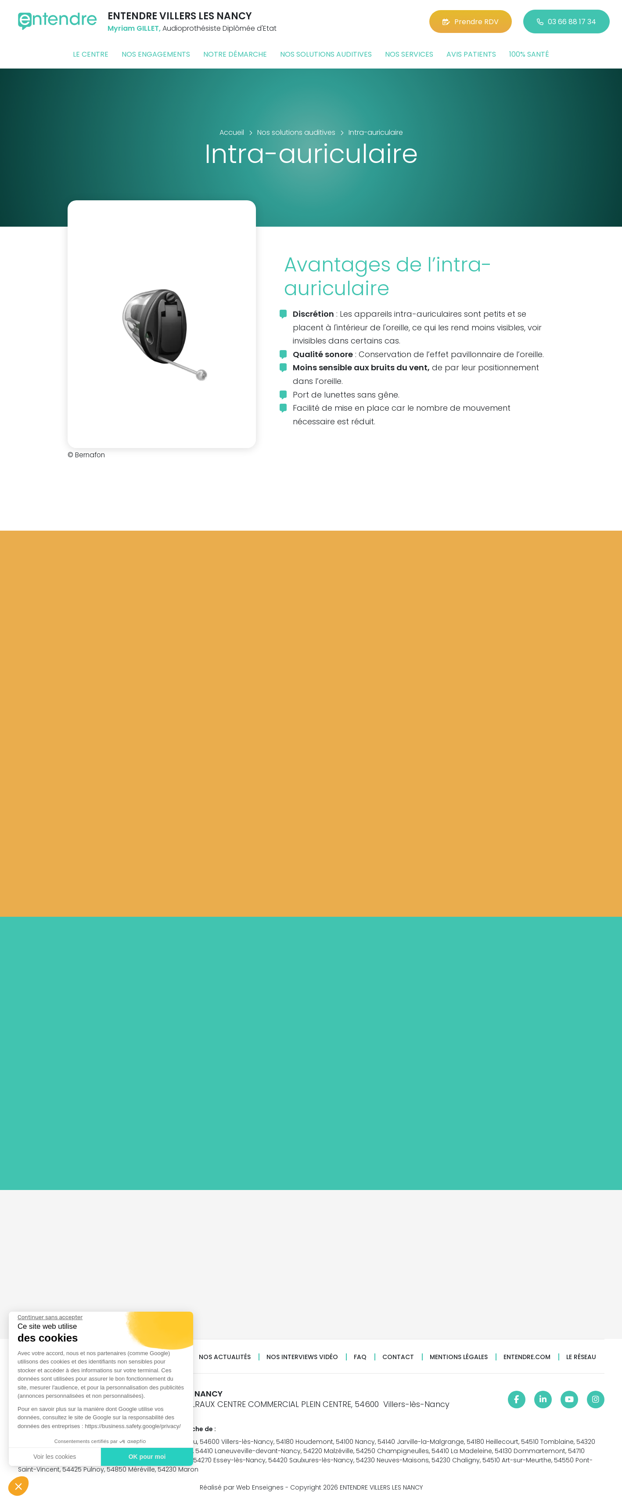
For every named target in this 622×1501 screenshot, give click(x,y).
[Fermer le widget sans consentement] (49, 1317)
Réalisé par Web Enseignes (242, 1487)
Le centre (90, 54)
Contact (398, 1357)
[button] (18, 1486)
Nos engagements (156, 54)
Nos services (409, 54)
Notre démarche (235, 54)
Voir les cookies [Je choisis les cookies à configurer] (54, 1456)
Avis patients (471, 54)
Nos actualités (225, 1357)
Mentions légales (459, 1357)
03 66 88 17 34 (566, 22)
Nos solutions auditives (326, 54)
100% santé (529, 54)
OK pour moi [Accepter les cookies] (146, 1456)
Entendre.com (526, 1357)
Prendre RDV (470, 22)
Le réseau (581, 1357)
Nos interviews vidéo (302, 1357)
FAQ (360, 1357)
